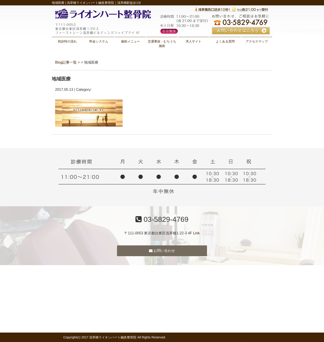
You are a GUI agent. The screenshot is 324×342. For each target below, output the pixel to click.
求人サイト (193, 41)
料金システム (98, 41)
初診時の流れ (67, 41)
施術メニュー (130, 41)
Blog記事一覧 (66, 62)
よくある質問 (225, 41)
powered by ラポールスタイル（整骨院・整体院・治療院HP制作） (214, 337)
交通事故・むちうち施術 (162, 44)
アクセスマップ (257, 41)
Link (196, 233)
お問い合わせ (162, 251)
